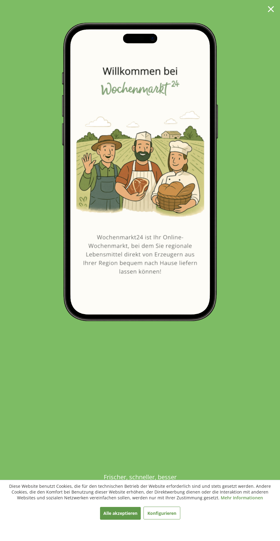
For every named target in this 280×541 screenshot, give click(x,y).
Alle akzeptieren (120, 513)
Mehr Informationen (242, 498)
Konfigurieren (161, 513)
